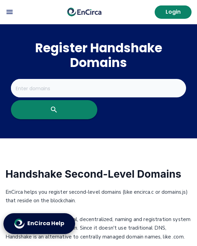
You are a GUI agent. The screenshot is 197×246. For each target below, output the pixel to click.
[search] (54, 109)
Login (173, 12)
